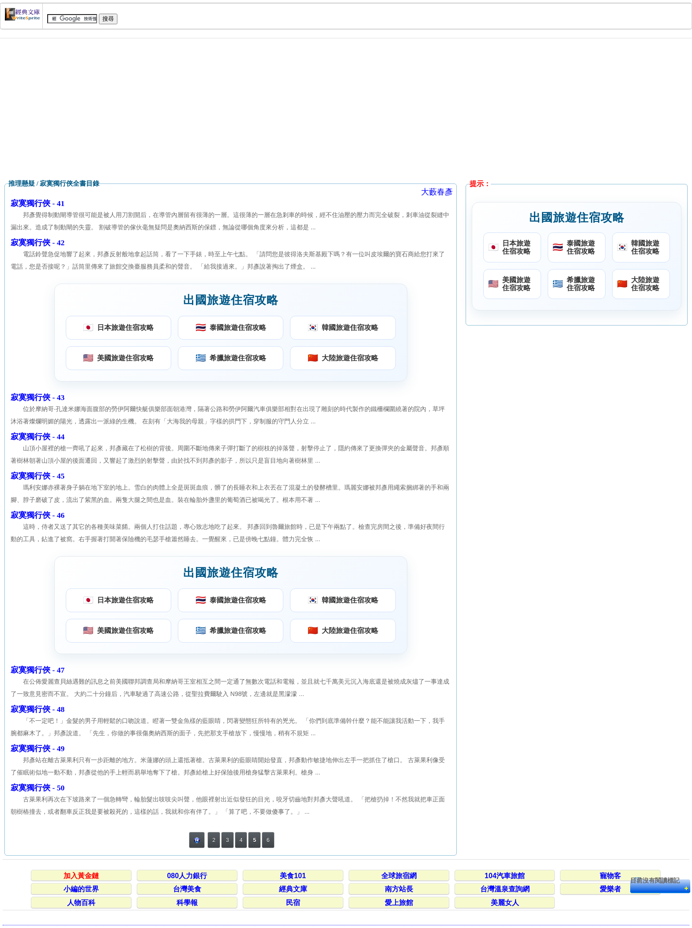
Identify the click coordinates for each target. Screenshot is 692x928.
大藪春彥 (437, 191)
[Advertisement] (346, 109)
